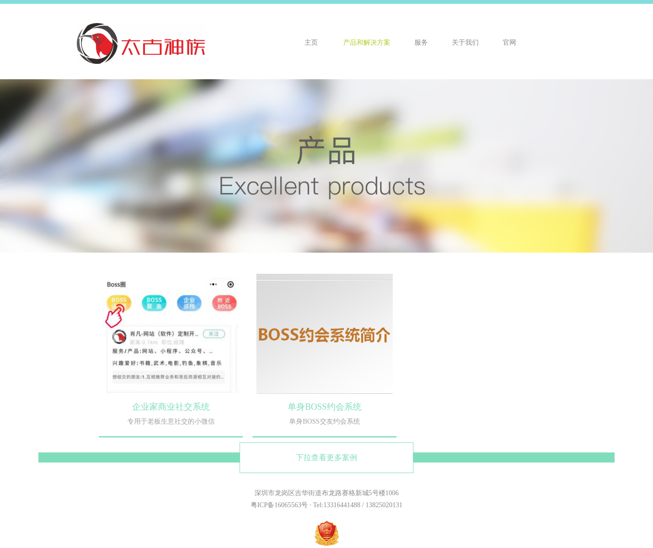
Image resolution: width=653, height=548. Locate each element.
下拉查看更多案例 (326, 457)
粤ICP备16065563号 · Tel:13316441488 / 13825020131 (327, 505)
